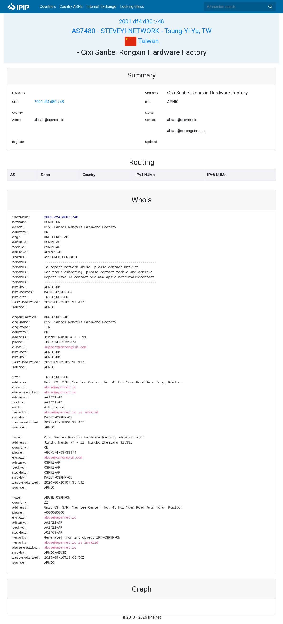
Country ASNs (71, 6)
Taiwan (142, 41)
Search (270, 6)
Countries (48, 6)
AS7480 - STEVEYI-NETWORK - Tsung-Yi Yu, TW (142, 31)
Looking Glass (132, 6)
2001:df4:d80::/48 (141, 21)
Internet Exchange (101, 6)
